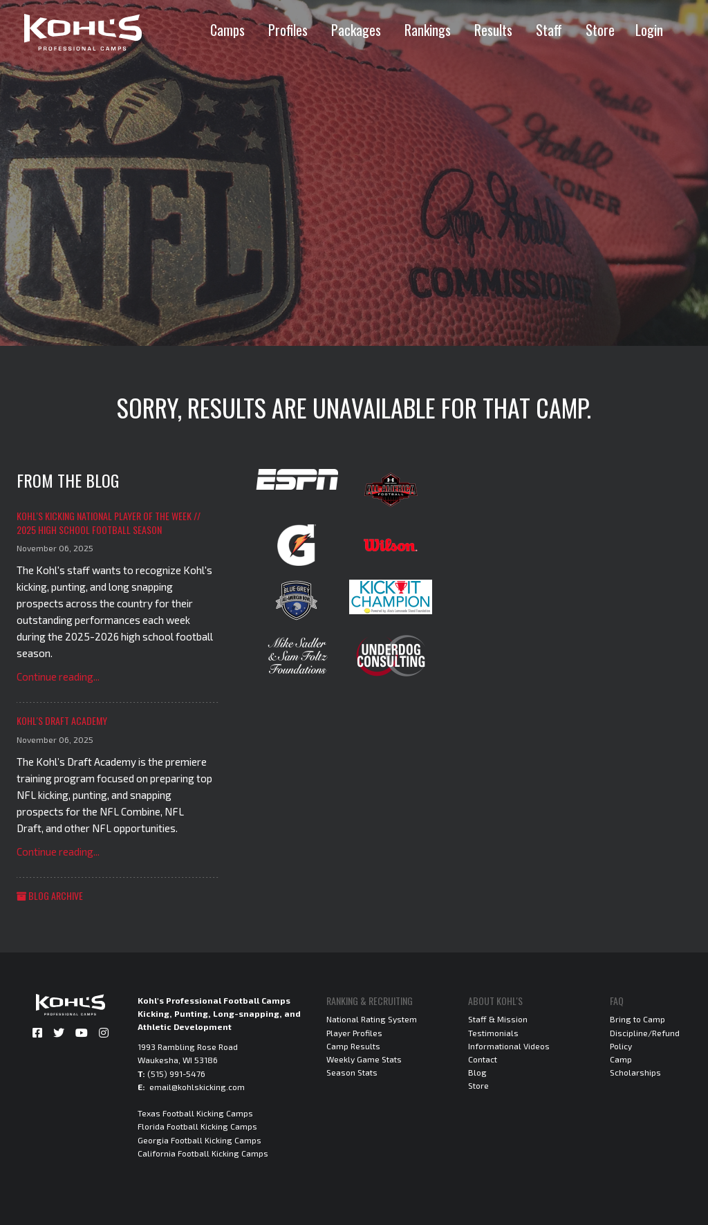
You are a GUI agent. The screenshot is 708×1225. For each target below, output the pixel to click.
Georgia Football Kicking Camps (199, 1140)
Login (649, 29)
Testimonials (493, 1033)
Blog (477, 1072)
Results (493, 29)
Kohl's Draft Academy (62, 720)
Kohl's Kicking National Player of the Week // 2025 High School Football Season (109, 522)
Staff (549, 29)
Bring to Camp (637, 1019)
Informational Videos (509, 1046)
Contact (482, 1059)
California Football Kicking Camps (203, 1153)
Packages (356, 29)
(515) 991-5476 (176, 1073)
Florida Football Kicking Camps (197, 1126)
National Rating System (371, 1019)
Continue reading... (58, 676)
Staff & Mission (498, 1019)
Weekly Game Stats (364, 1059)
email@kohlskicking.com (197, 1087)
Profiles (288, 29)
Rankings (427, 29)
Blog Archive (50, 895)
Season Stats (352, 1072)
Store (600, 29)
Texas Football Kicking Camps (195, 1113)
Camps (227, 29)
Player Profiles (354, 1033)
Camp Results (353, 1046)
